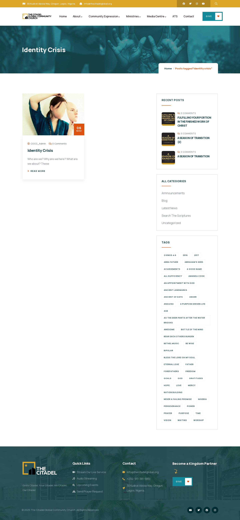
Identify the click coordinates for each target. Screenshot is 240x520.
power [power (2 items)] (191, 406)
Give (209, 16)
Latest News (170, 208)
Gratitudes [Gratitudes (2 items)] (196, 378)
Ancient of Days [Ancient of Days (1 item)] (173, 297)
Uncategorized (171, 223)
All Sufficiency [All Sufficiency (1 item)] (173, 276)
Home (168, 68)
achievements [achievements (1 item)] (172, 269)
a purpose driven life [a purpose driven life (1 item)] (192, 304)
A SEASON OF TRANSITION (194, 156)
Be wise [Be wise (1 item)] (190, 343)
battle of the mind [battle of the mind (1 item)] (192, 329)
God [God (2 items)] (180, 378)
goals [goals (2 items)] (167, 378)
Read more (36, 171)
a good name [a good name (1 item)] (194, 269)
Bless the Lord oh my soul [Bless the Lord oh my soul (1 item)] (179, 357)
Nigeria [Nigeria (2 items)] (202, 399)
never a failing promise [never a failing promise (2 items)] (178, 399)
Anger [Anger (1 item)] (193, 297)
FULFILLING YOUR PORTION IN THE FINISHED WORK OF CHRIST (194, 121)
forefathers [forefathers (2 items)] (171, 371)
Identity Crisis (40, 150)
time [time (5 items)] (198, 413)
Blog (164, 201)
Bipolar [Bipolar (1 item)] (168, 350)
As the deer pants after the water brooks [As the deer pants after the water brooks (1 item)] (184, 320)
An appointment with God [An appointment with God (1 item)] (179, 283)
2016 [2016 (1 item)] (185, 255)
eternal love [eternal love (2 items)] (171, 364)
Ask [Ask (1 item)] (166, 311)
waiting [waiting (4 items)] (182, 420)
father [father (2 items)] (190, 364)
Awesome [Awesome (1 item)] (169, 329)
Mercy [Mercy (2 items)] (192, 385)
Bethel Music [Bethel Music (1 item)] (171, 343)
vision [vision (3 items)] (167, 420)
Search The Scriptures (176, 216)
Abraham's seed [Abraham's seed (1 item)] (194, 262)
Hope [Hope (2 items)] (167, 385)
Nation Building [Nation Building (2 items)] (173, 392)
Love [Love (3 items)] (179, 385)
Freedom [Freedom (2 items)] (191, 371)
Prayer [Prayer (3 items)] (168, 413)
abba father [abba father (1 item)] (171, 262)
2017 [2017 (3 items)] (196, 255)
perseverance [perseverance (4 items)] (172, 406)
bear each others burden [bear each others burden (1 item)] (179, 336)
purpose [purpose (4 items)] (184, 413)
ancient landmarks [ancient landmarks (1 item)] (175, 290)
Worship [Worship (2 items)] (199, 420)
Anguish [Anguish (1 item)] (169, 304)
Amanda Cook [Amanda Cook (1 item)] (196, 276)
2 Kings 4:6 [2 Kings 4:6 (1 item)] (170, 255)
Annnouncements (173, 193)
